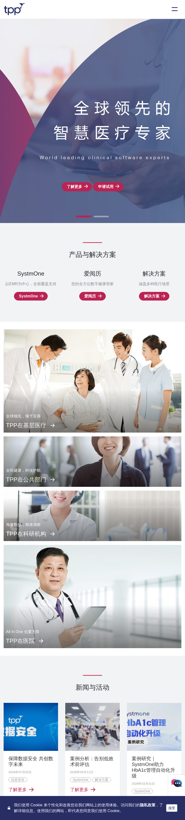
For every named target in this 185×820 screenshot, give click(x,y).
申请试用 (105, 187)
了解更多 (74, 187)
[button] (84, 216)
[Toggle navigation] (174, 9)
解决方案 (151, 296)
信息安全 (18, 780)
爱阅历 (90, 296)
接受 (171, 808)
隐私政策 (147, 805)
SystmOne (28, 296)
